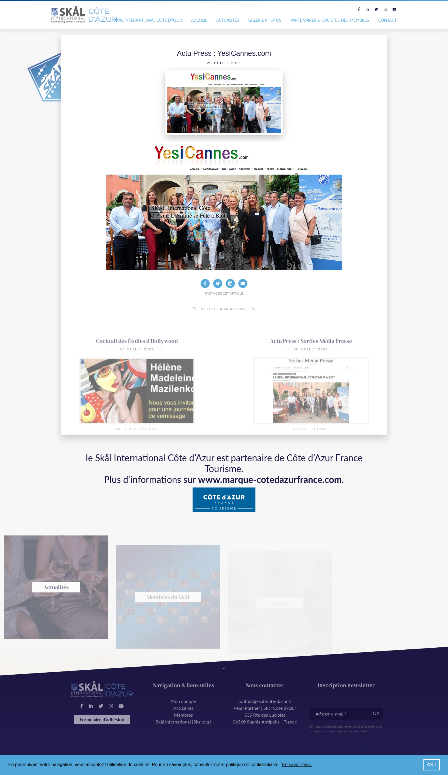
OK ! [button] (431, 764)
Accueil (199, 20)
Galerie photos (264, 20)
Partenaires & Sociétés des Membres (330, 20)
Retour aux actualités (224, 320)
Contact (387, 20)
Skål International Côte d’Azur (148, 20)
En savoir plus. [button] (297, 764)
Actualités (227, 20)
